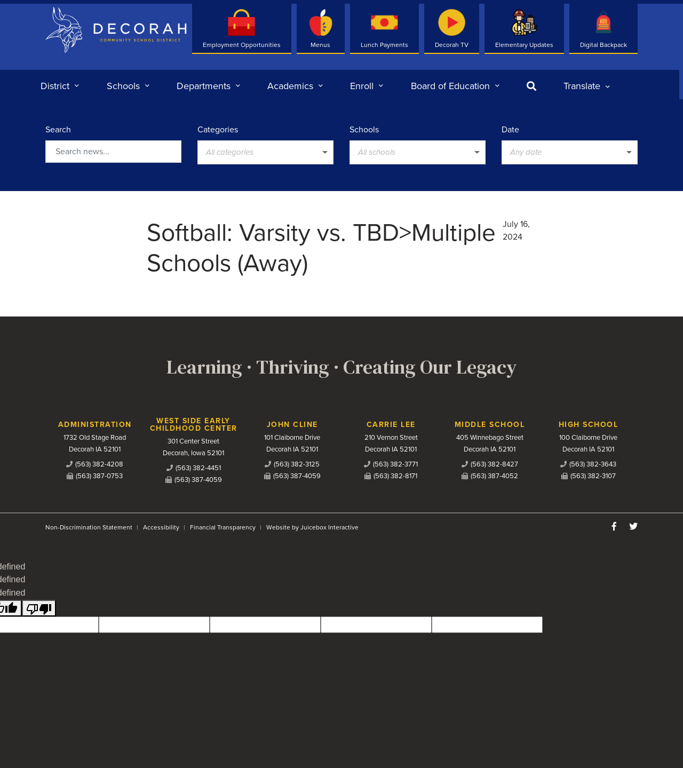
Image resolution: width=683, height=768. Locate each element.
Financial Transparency (223, 527)
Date (510, 129)
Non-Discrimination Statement (88, 527)
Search (58, 129)
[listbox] (586, 86)
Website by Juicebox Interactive (312, 527)
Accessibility (161, 527)
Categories (217, 129)
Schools (364, 129)
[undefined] (39, 608)
